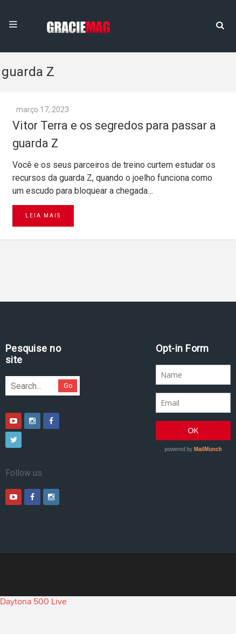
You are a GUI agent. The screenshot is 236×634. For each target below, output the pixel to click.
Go (68, 385)
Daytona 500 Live (33, 601)
